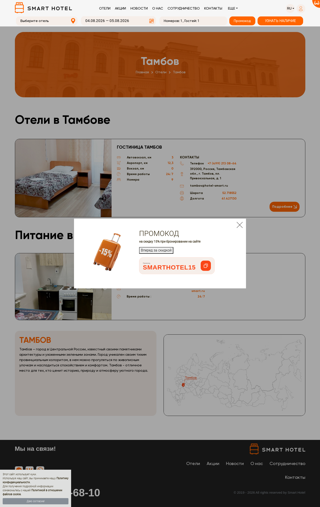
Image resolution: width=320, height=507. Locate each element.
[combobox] (47, 20)
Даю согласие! (36, 501)
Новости (139, 8)
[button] (290, 8)
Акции (120, 8)
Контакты (213, 8)
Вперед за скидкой (156, 250)
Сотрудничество (184, 8)
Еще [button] (231, 8)
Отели (104, 8)
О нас (157, 8)
